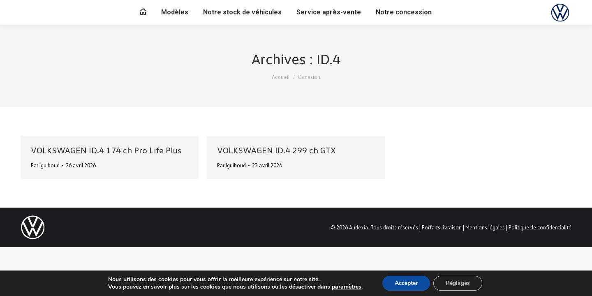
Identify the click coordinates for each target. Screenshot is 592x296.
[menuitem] (143, 12)
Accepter (406, 283)
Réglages (458, 283)
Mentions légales (485, 227)
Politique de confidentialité (540, 227)
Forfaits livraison (442, 227)
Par (45, 165)
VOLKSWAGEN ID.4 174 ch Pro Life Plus (106, 150)
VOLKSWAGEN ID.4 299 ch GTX (276, 150)
